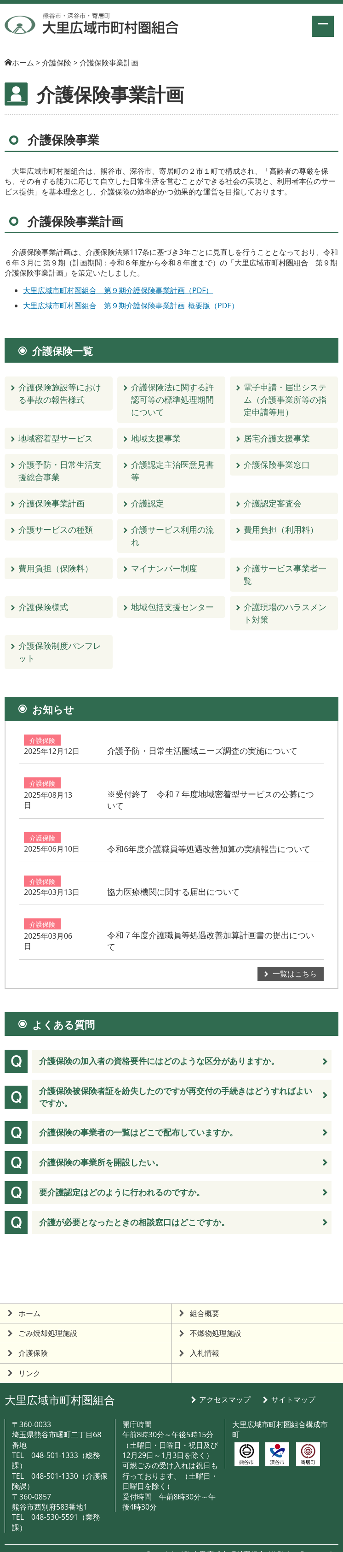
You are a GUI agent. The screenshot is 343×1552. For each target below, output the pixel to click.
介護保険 (42, 746)
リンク (29, 1356)
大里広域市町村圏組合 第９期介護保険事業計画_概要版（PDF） (131, 305)
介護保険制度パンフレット (59, 652)
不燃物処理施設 (215, 1316)
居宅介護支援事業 (277, 438)
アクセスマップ (225, 1383)
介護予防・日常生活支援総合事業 (59, 470)
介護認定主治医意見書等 (172, 470)
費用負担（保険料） (55, 568)
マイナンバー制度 (164, 568)
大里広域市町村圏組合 (60, 1383)
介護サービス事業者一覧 (285, 574)
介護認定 (147, 503)
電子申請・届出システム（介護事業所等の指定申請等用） (285, 399)
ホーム (23, 63)
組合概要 (204, 1296)
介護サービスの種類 (55, 529)
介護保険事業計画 (51, 503)
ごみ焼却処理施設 (47, 1316)
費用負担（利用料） (281, 529)
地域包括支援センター (172, 606)
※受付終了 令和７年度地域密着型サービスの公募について (252, 790)
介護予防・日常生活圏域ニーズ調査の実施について (252, 746)
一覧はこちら (295, 957)
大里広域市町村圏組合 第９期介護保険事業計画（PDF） (118, 290)
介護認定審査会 (273, 503)
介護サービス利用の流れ (172, 535)
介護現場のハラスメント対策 (285, 613)
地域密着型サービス (55, 438)
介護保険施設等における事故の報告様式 (59, 393)
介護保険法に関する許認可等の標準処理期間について (172, 399)
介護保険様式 (43, 606)
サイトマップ (293, 1383)
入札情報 (204, 1336)
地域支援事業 (156, 438)
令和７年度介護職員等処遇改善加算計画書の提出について (252, 923)
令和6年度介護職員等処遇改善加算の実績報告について (254, 835)
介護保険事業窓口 (277, 464)
